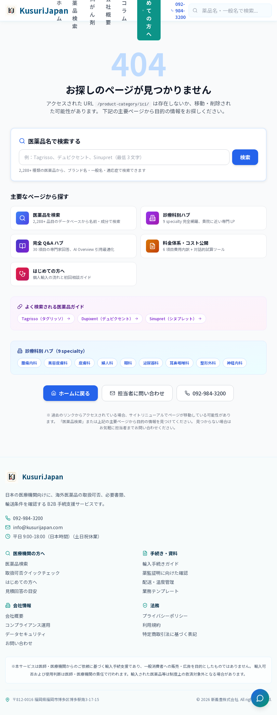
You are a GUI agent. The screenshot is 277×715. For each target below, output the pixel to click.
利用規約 (151, 625)
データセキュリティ (25, 634)
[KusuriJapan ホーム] (31, 10)
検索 (245, 157)
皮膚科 (84, 362)
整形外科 (208, 362)
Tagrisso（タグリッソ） (46, 318)
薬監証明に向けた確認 (165, 573)
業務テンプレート (160, 591)
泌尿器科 (151, 362)
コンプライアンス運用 (27, 625)
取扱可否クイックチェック (32, 573)
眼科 (128, 362)
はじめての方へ (21, 582)
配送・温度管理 (158, 582)
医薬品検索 (16, 563)
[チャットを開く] (260, 698)
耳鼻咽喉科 (179, 362)
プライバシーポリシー (165, 615)
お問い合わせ (19, 643)
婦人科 (107, 362)
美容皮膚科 (58, 362)
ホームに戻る (70, 393)
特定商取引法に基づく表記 (169, 634)
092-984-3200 (178, 10)
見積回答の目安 (21, 591)
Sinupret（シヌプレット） (176, 318)
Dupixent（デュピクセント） (110, 318)
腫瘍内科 (29, 362)
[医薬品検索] (230, 10)
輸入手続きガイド (160, 563)
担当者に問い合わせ (137, 393)
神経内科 (235, 362)
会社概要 (14, 615)
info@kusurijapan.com (34, 527)
